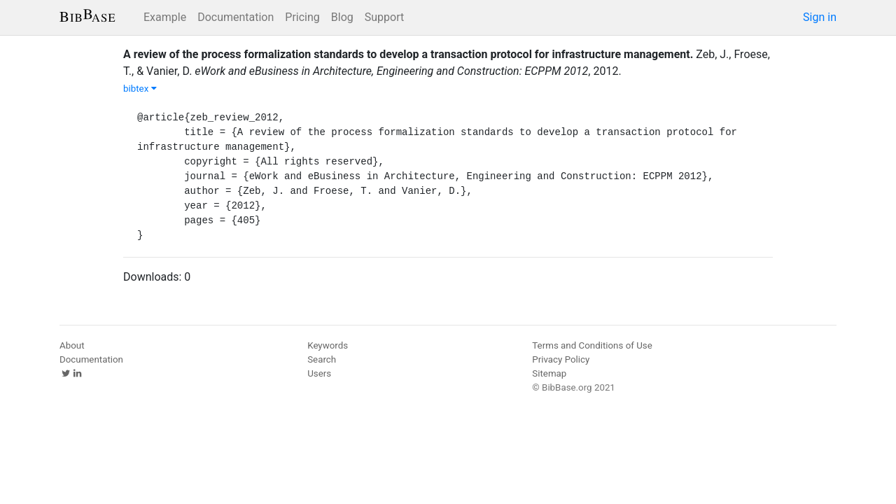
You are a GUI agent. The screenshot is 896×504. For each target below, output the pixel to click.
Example (165, 17)
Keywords (327, 345)
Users (319, 373)
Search (321, 359)
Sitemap (549, 373)
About (72, 345)
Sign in (819, 17)
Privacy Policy (560, 359)
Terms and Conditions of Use (592, 345)
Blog (342, 17)
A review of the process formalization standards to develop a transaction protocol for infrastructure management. (408, 54)
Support (384, 17)
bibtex (140, 88)
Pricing (302, 17)
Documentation (235, 17)
